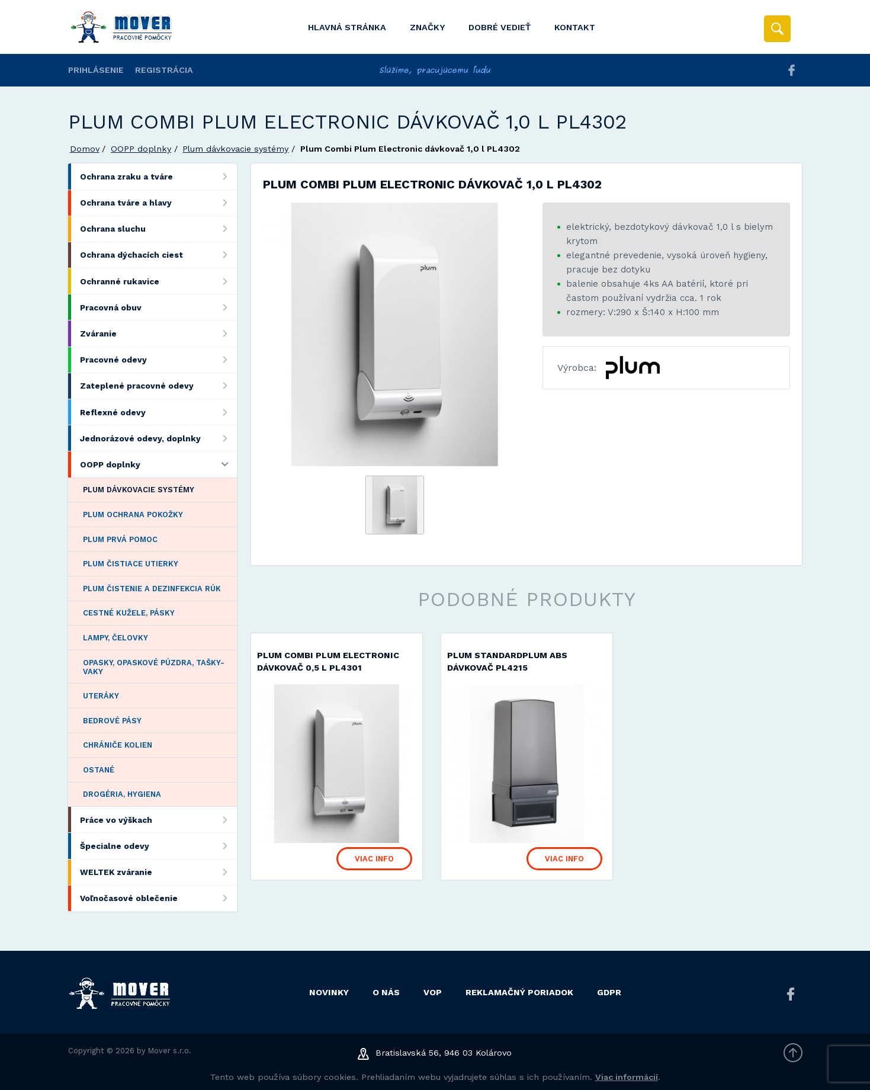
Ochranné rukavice (158, 281)
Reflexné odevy (158, 412)
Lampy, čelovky (115, 637)
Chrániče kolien (117, 744)
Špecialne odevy (158, 845)
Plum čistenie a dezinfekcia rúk (152, 588)
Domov (84, 148)
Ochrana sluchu (158, 229)
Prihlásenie (96, 70)
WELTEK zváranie (158, 872)
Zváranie (158, 333)
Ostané (98, 769)
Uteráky (101, 695)
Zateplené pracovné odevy (158, 386)
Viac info (374, 858)
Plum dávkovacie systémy (235, 148)
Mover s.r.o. (169, 1050)
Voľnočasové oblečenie (158, 898)
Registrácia (164, 70)
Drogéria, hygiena (122, 794)
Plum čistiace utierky (130, 563)
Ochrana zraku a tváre (158, 176)
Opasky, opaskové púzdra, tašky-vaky (153, 667)
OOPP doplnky (141, 148)
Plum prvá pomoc (120, 539)
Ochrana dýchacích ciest (158, 255)
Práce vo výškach (158, 819)
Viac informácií (626, 1077)
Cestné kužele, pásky (129, 612)
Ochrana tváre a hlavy (158, 203)
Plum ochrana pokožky (133, 514)
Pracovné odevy (158, 360)
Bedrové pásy (112, 720)
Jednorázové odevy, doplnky (158, 438)
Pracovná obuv (158, 307)
